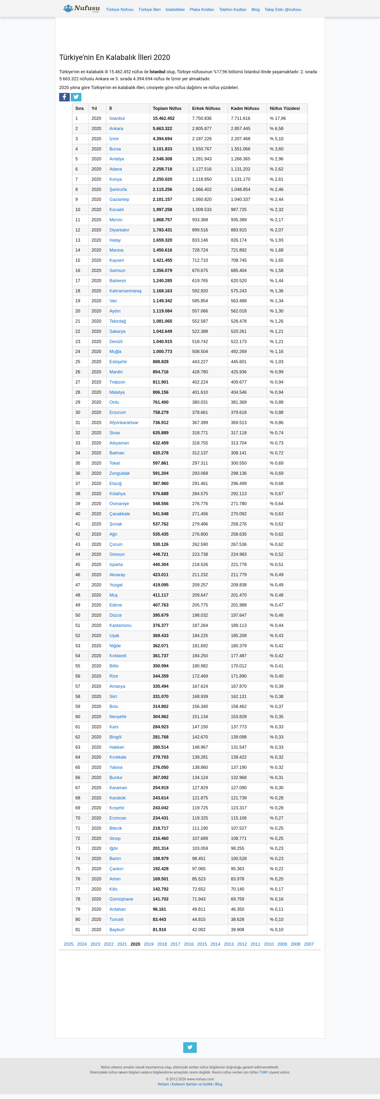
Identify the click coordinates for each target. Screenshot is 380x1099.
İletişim (163, 1084)
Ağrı (113, 534)
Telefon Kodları (232, 9)
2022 (109, 944)
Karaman (118, 787)
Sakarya (117, 331)
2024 (82, 944)
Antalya (116, 158)
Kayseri (116, 260)
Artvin (114, 879)
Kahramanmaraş (125, 290)
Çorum (115, 544)
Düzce (115, 615)
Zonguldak (119, 473)
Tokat (114, 463)
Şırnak (115, 524)
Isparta (116, 564)
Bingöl (115, 737)
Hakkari (116, 747)
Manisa (116, 250)
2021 (122, 944)
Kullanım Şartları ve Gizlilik (192, 1084)
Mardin (116, 371)
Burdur (115, 777)
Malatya (117, 392)
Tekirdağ (117, 321)
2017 (175, 944)
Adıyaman (119, 443)
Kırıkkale (117, 757)
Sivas (114, 432)
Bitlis (114, 666)
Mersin (115, 219)
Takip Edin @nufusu (283, 9)
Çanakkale (119, 513)
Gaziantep (119, 199)
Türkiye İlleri (149, 9)
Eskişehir (118, 361)
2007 (309, 944)
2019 (149, 944)
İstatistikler (175, 9)
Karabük (117, 798)
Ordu (114, 402)
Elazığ (115, 483)
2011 (255, 944)
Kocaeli (116, 209)
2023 (95, 944)
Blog (256, 9)
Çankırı (116, 868)
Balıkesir (117, 280)
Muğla (115, 351)
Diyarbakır (119, 230)
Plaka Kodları (202, 9)
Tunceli (116, 919)
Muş (113, 595)
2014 (215, 944)
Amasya (117, 686)
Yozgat (115, 584)
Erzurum (117, 412)
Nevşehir (118, 716)
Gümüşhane (121, 899)
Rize (113, 676)
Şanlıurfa (118, 189)
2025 (68, 944)
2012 (242, 944)
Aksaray (117, 574)
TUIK (263, 1072)
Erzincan (117, 818)
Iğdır (113, 848)
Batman (116, 453)
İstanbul (117, 118)
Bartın (115, 858)
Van (113, 300)
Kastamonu (120, 625)
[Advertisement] (190, 34)
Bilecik (115, 828)
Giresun (117, 554)
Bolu (113, 706)
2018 (162, 944)
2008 (295, 944)
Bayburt (116, 929)
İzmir (114, 138)
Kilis (113, 889)
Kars (113, 726)
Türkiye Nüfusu (120, 9)
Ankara (116, 128)
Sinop (114, 838)
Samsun (117, 270)
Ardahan (117, 909)
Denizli (115, 341)
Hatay (115, 240)
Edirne (115, 605)
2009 (282, 944)
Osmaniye (119, 503)
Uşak (114, 635)
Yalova (115, 767)
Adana (115, 169)
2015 (202, 944)
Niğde (115, 645)
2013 (229, 944)
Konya (115, 179)
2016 (189, 944)
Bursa (115, 149)
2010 (269, 944)
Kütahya (117, 493)
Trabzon (117, 382)
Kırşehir (116, 807)
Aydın (114, 311)
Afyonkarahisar (123, 422)
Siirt (113, 696)
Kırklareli (117, 655)
